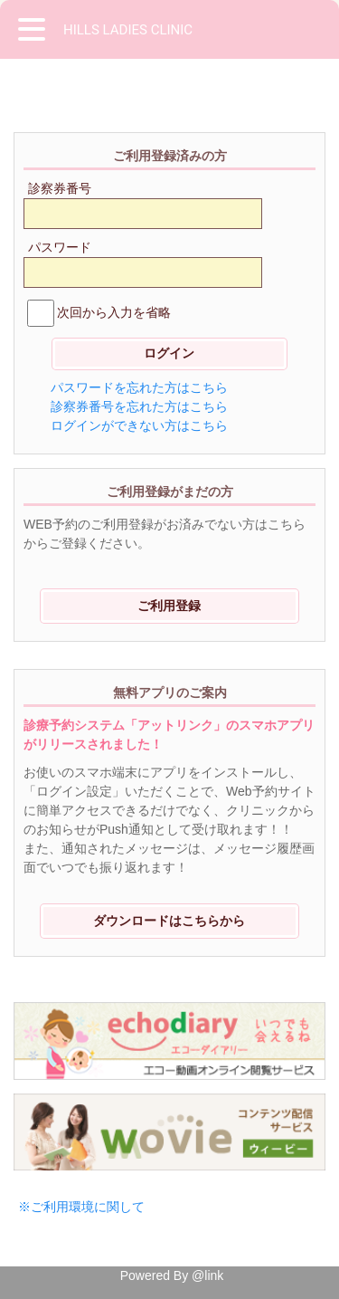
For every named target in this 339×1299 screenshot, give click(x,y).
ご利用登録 (169, 605)
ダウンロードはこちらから (169, 920)
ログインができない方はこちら (139, 425)
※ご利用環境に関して (81, 1206)
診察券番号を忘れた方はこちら (139, 406)
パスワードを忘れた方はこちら (139, 387)
